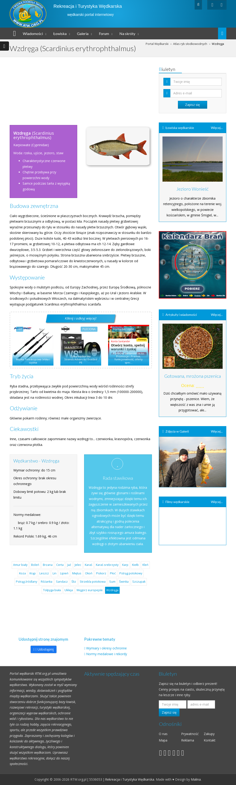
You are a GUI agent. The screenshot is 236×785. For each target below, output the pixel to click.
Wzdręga (112, 590)
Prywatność (190, 734)
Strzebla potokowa (93, 582)
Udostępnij (43, 649)
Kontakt (209, 740)
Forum (104, 33)
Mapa (163, 740)
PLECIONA (89, 329)
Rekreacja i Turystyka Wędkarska (87, 6)
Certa (60, 565)
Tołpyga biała (52, 590)
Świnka (124, 582)
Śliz (73, 582)
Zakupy (209, 734)
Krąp (33, 573)
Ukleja (69, 590)
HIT (20, 329)
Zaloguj (180, 4)
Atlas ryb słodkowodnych (190, 44)
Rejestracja (158, 4)
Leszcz (44, 573)
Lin (54, 573)
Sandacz (62, 582)
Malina (196, 779)
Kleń (145, 565)
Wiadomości (33, 33)
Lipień (64, 573)
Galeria (82, 33)
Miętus (76, 573)
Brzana (48, 565)
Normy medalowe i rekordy (106, 654)
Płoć (113, 573)
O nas (163, 734)
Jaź (69, 565)
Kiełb (135, 565)
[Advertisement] (96, 89)
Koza (22, 573)
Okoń (88, 573)
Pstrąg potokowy (130, 573)
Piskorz (101, 573)
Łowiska (60, 33)
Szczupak (138, 582)
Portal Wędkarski (157, 44)
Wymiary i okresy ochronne (106, 648)
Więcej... (217, 128)
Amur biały (20, 565)
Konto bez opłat (123, 329)
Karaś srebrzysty (107, 565)
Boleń (35, 565)
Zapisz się (169, 712)
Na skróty (127, 33)
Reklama (187, 740)
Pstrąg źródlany (26, 582)
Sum (112, 582)
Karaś (88, 565)
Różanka (46, 582)
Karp (125, 565)
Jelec (78, 565)
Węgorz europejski (90, 590)
